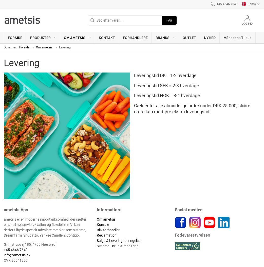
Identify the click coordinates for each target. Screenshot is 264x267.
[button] (43, 37)
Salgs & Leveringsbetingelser (119, 241)
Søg (169, 20)
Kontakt (103, 225)
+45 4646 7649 (16, 250)
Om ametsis (44, 47)
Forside (24, 47)
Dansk (250, 4)
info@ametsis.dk (17, 255)
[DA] (23, 20)
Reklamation (107, 235)
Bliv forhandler (108, 230)
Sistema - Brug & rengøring (118, 246)
